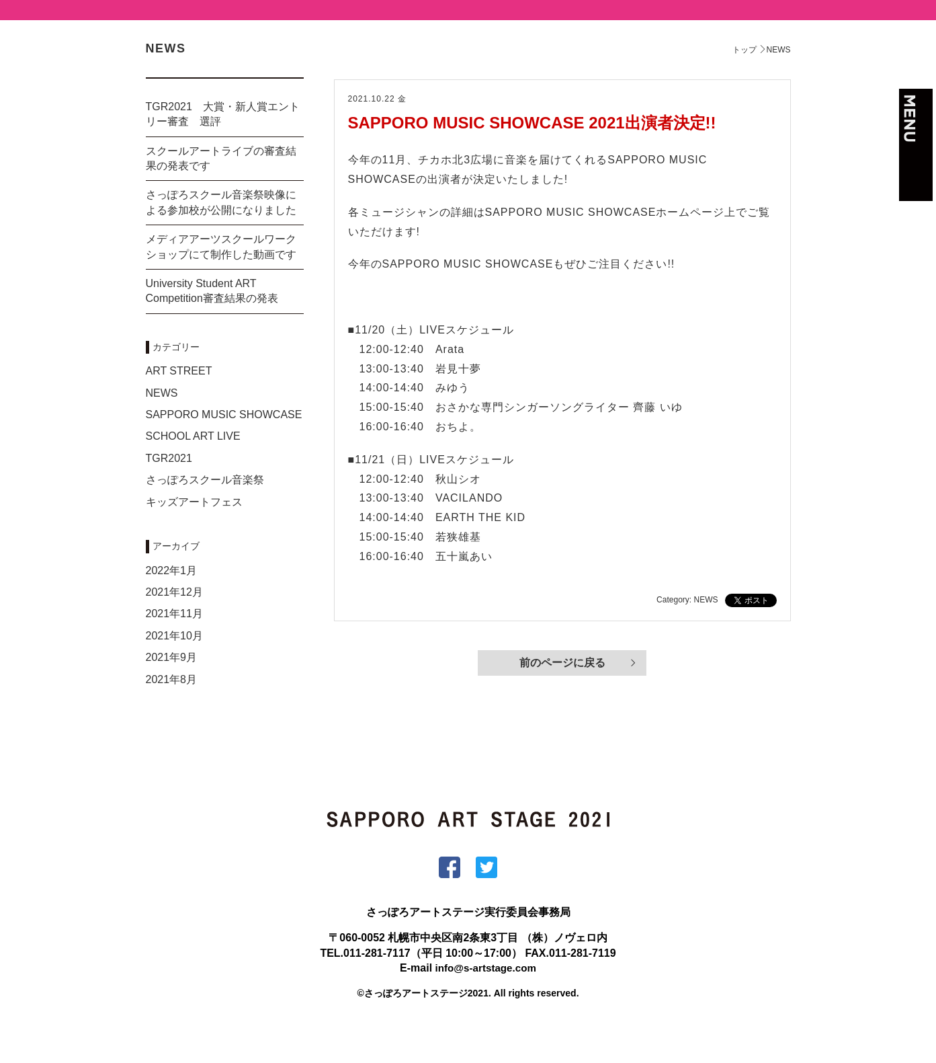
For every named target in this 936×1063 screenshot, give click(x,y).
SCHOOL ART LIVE (193, 472)
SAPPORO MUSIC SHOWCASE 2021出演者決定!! (532, 159)
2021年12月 (174, 628)
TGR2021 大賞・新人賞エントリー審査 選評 (223, 150)
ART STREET (179, 407)
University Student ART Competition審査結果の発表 (212, 327)
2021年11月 (174, 650)
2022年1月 (172, 607)
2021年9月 (172, 693)
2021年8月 (172, 715)
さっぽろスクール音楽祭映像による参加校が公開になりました (221, 238)
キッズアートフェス (194, 538)
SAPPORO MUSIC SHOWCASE (224, 451)
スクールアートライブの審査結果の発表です (221, 195)
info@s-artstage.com (485, 1004)
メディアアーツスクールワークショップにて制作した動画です (221, 283)
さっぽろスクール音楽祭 (205, 516)
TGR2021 (169, 494)
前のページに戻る (562, 700)
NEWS (162, 429)
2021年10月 (174, 672)
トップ (744, 86)
